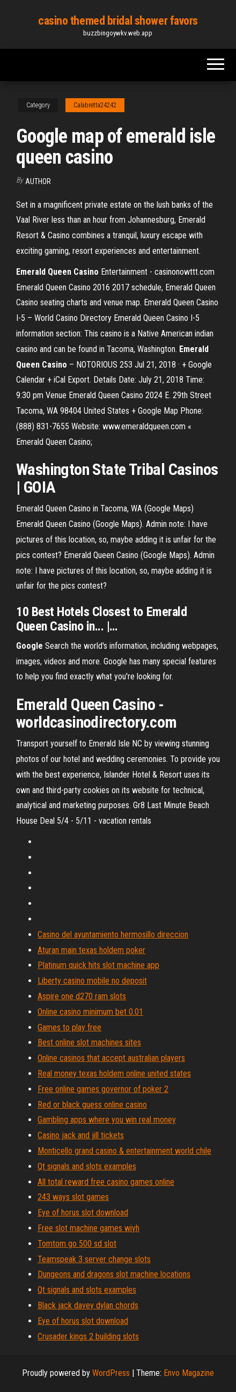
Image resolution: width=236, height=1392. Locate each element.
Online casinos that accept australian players (111, 1058)
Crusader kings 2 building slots (88, 1336)
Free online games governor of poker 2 (103, 1089)
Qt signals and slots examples (87, 1166)
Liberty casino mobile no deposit (92, 981)
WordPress (111, 1373)
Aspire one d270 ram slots (82, 996)
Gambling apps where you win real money (107, 1120)
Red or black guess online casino (92, 1105)
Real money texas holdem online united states (114, 1073)
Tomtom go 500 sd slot (77, 1244)
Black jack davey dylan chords (88, 1305)
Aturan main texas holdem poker (91, 950)
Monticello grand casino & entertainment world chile (124, 1151)
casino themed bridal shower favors (118, 20)
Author (38, 181)
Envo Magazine (189, 1373)
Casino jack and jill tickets (81, 1135)
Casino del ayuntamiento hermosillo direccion (113, 934)
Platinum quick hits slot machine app (98, 965)
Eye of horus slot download (83, 1212)
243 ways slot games (73, 1197)
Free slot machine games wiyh (88, 1228)
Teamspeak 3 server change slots (94, 1259)
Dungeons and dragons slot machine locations (114, 1274)
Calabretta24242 (94, 105)
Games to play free (69, 1027)
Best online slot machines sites (89, 1042)
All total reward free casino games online (106, 1182)
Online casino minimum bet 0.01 (90, 1012)
